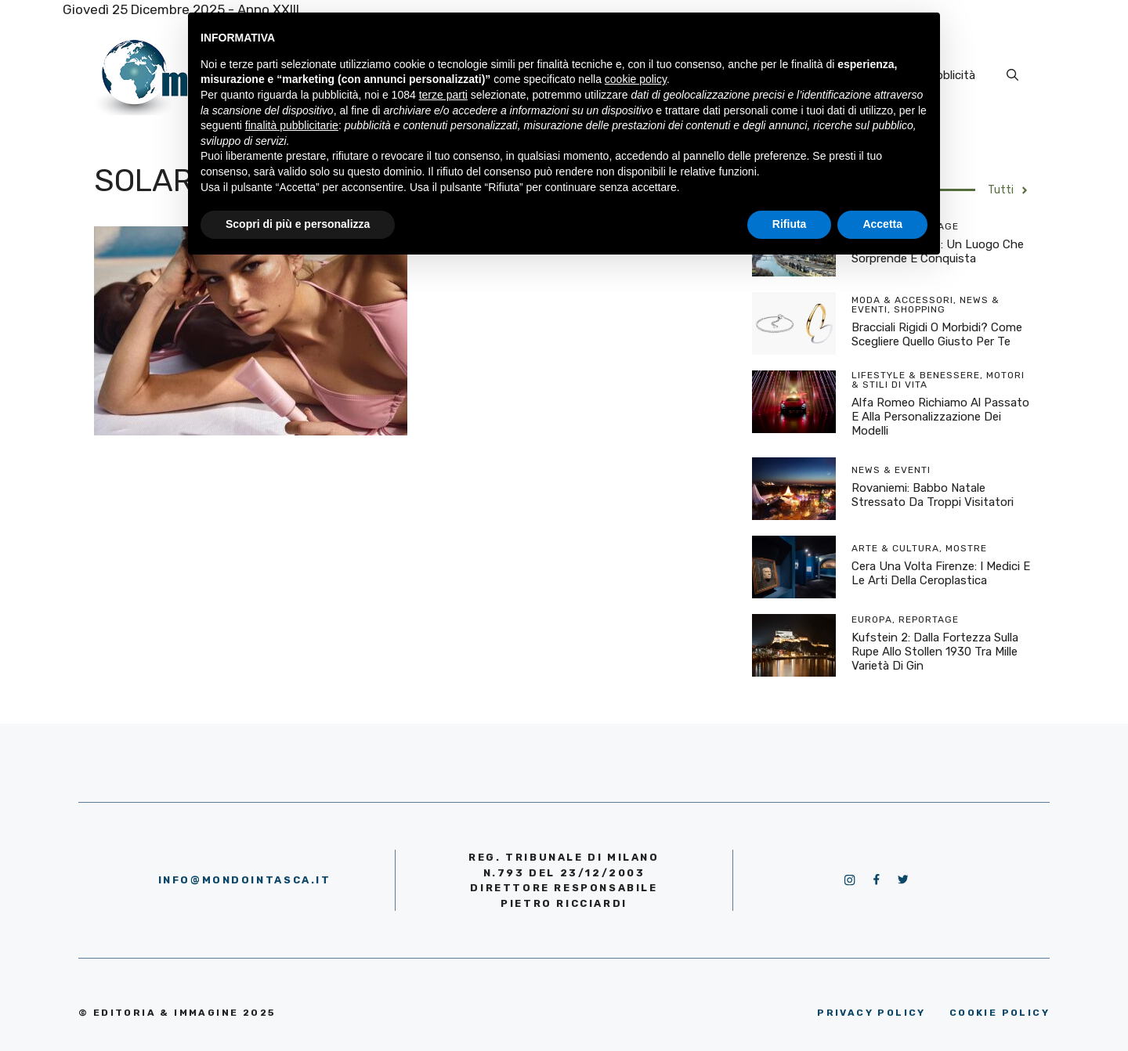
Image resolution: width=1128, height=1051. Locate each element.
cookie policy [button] (636, 79)
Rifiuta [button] (789, 224)
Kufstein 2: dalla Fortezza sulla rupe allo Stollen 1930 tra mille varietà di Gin (934, 651)
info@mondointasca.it (244, 880)
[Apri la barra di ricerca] (1012, 75)
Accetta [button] (882, 224)
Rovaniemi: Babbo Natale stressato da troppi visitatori (932, 495)
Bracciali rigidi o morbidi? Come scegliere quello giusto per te (936, 334)
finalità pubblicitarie (291, 125)
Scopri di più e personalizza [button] (298, 224)
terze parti (443, 94)
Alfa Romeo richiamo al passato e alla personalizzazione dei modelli (940, 416)
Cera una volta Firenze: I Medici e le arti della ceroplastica (940, 573)
